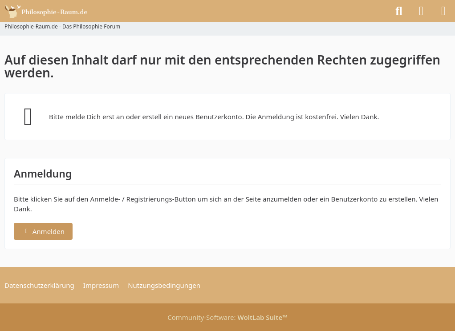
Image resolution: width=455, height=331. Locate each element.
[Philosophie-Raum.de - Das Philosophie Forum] (48, 11)
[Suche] (399, 11)
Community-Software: (227, 317)
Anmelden (43, 231)
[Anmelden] (421, 11)
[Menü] (443, 11)
